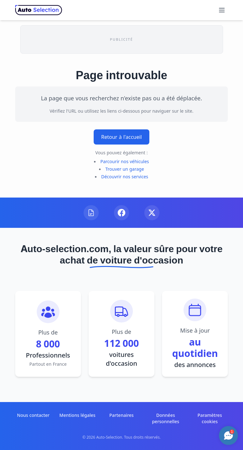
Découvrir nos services (124, 176)
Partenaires (121, 415)
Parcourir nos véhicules (124, 161)
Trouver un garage (124, 169)
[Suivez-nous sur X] (151, 212)
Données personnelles (165, 418)
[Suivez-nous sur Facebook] (121, 212)
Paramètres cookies (209, 418)
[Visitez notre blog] (91, 212)
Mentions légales (77, 415)
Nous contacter (33, 415)
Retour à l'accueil (121, 137)
